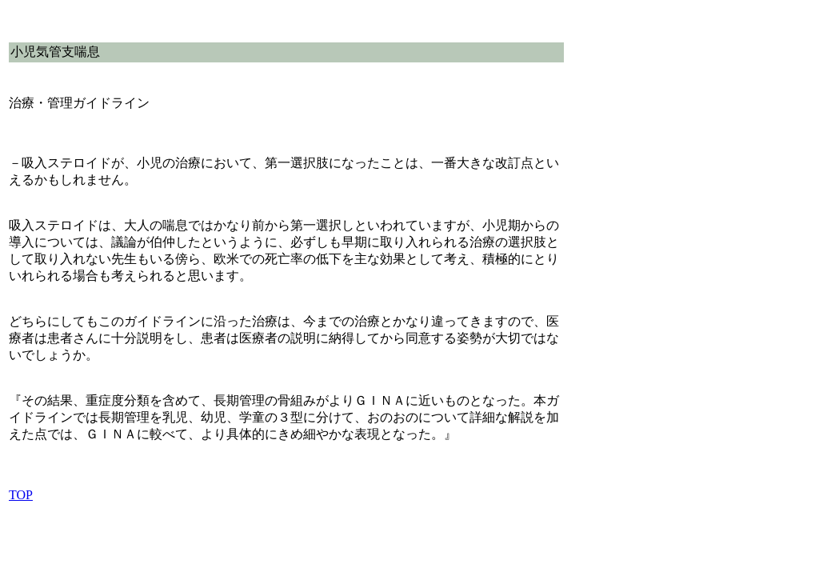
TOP (21, 495)
